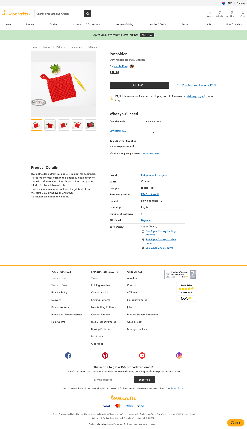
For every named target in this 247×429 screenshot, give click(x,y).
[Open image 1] (36, 125)
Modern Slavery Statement (142, 314)
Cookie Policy (134, 321)
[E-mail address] (113, 379)
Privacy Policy (59, 292)
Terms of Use (58, 277)
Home (8, 24)
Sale (209, 24)
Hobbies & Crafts (157, 24)
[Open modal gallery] (63, 84)
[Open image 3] (63, 125)
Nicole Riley (121, 66)
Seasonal (186, 24)
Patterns (61, 46)
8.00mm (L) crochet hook (132, 146)
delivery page (195, 96)
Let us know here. (151, 153)
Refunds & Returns (61, 307)
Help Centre (58, 321)
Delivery (56, 299)
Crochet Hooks (99, 292)
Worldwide (117, 424)
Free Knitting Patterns (103, 307)
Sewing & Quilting (124, 24)
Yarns (94, 277)
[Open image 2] (50, 125)
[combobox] (59, 13)
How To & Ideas (234, 24)
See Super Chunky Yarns (159, 247)
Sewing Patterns (100, 329)
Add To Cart (139, 85)
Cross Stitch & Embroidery (86, 24)
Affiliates (132, 292)
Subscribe (144, 379)
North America (130, 424)
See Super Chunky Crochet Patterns (161, 241)
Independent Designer (154, 174)
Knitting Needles (100, 285)
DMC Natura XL (150, 194)
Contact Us (133, 285)
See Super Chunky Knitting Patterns (161, 232)
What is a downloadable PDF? (198, 85)
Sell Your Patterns (137, 299)
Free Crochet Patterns (103, 321)
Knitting (30, 24)
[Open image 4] (77, 125)
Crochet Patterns (100, 314)
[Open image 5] (90, 125)
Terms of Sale (59, 285)
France (152, 424)
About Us (132, 277)
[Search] (87, 13)
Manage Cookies (137, 329)
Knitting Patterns (100, 299)
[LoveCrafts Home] (123, 397)
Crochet (53, 24)
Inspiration (97, 336)
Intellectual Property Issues (66, 314)
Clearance (97, 343)
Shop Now (148, 35)
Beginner (146, 220)
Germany (143, 424)
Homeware (76, 46)
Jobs (129, 307)
